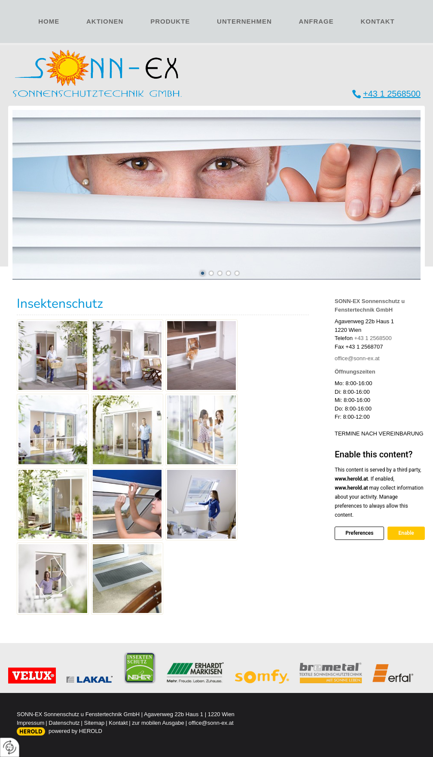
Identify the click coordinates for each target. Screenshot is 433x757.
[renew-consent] (9, 747)
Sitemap (94, 723)
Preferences (359, 533)
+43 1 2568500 (392, 93)
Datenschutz (64, 723)
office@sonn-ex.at (357, 358)
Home (48, 21)
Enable (406, 533)
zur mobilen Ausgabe (158, 723)
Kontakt (378, 21)
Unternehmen (244, 21)
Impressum (30, 723)
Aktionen (104, 21)
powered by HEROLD (75, 731)
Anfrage (316, 21)
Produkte (170, 21)
